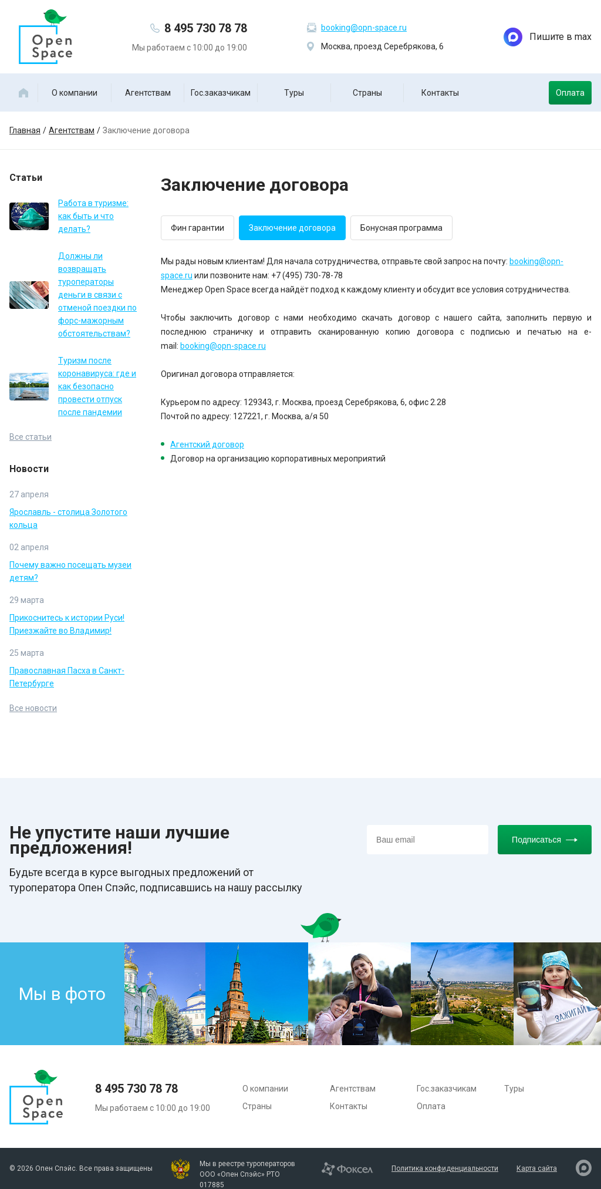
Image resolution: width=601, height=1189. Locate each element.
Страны (367, 92)
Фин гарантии (197, 228)
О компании (74, 92)
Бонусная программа (401, 228)
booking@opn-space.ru (364, 27)
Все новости (33, 708)
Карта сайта (536, 1168)
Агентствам (148, 92)
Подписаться (545, 839)
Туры (294, 92)
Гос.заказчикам (221, 92)
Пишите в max (548, 37)
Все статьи (30, 437)
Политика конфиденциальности (444, 1168)
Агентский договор (207, 444)
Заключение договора (292, 228)
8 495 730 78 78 (205, 28)
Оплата (570, 92)
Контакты (440, 92)
